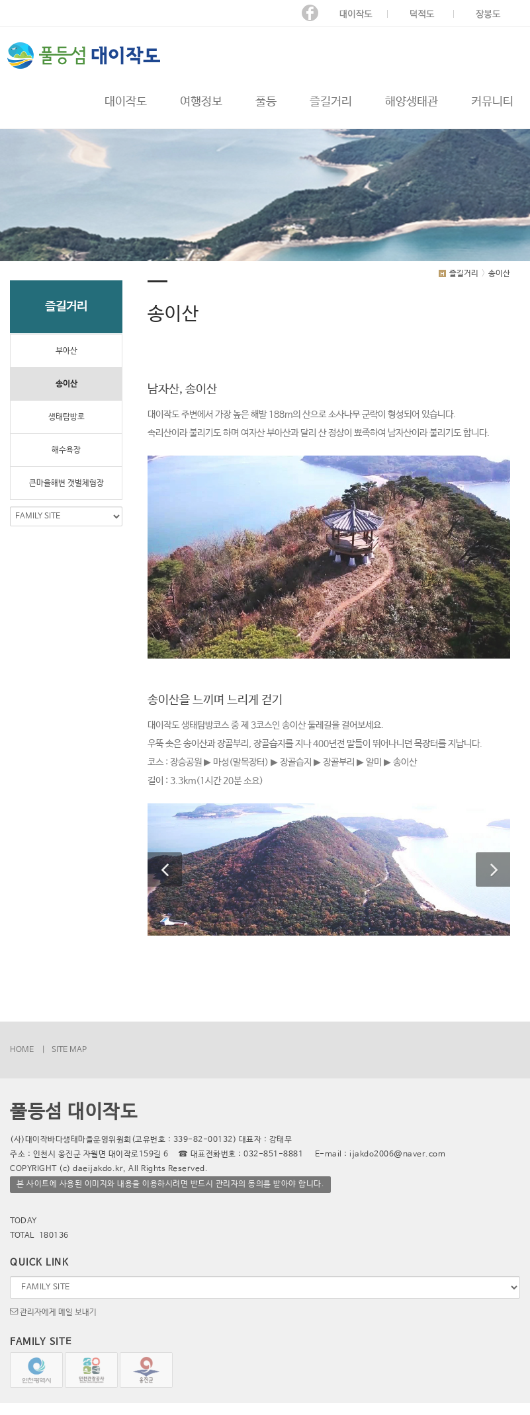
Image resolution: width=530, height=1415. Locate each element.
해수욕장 (66, 450)
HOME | (27, 1050)
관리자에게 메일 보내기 (53, 1311)
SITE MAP (69, 1050)
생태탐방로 (66, 417)
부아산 (66, 351)
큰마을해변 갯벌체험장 (66, 483)
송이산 (66, 384)
